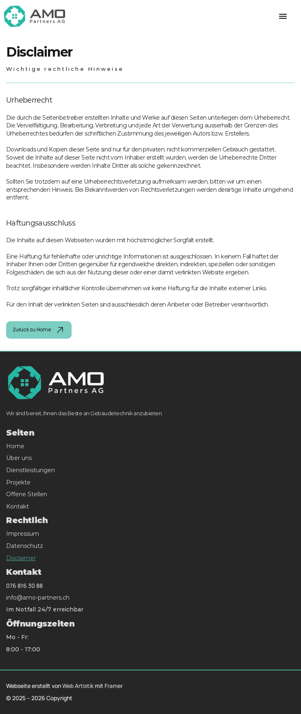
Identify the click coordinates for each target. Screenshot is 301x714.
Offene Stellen (26, 494)
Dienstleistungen (30, 470)
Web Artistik (78, 686)
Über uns (19, 458)
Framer (114, 686)
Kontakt (17, 506)
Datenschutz (24, 546)
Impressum (22, 533)
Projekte (18, 482)
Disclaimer (21, 558)
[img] (60, 330)
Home (15, 446)
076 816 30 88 (24, 585)
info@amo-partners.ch (38, 597)
